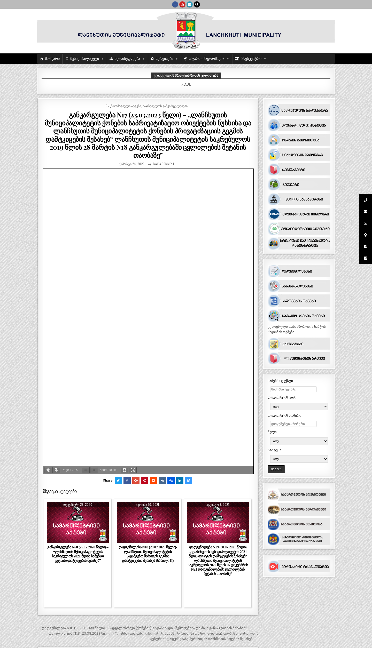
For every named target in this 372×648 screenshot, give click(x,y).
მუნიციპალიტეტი (84, 59)
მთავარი (52, 59)
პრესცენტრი (251, 59)
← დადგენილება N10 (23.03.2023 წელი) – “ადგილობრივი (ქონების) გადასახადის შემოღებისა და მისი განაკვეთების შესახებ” (142, 628)
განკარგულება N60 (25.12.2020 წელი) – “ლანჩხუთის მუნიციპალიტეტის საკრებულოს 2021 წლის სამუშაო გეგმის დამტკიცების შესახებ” (77, 553)
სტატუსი (274, 450)
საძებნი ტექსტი (280, 381)
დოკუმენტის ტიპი (282, 397)
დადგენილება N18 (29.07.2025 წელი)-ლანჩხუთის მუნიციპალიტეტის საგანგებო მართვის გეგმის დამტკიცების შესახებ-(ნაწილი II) (148, 553)
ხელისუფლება (127, 59)
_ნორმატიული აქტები (125, 105)
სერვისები (164, 59)
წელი (272, 432)
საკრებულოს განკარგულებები (165, 105)
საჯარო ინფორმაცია (206, 59)
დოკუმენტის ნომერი (284, 415)
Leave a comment (163, 164)
